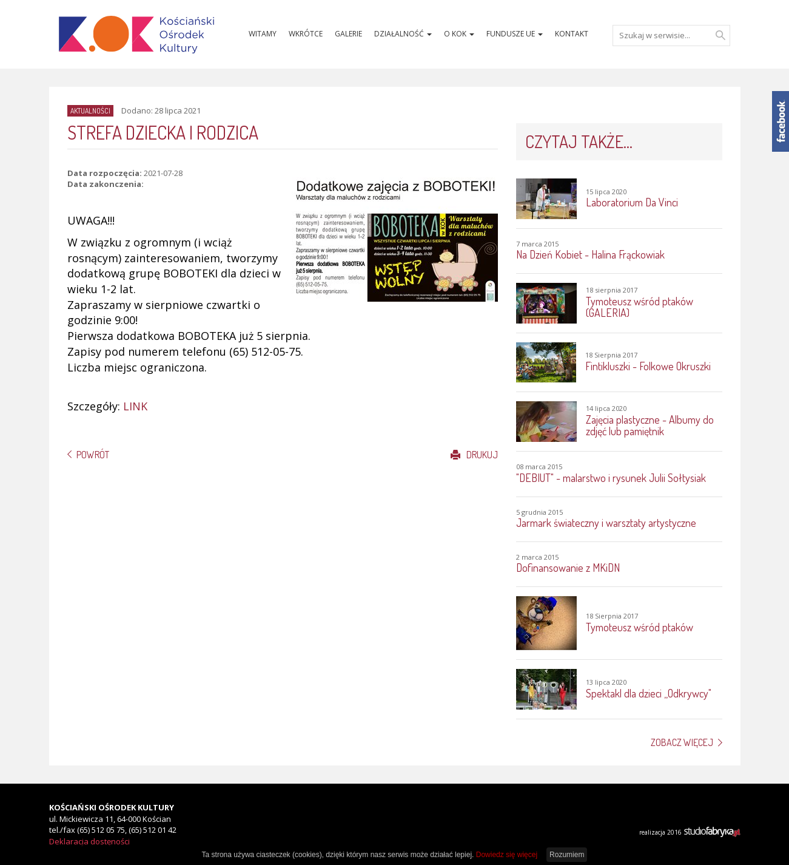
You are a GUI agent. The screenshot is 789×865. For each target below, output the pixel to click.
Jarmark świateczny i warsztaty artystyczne (606, 522)
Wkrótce (306, 34)
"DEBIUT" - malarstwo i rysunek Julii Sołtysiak (611, 477)
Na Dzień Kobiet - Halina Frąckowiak (590, 254)
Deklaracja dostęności (89, 841)
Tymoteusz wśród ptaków (639, 627)
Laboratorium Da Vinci (632, 202)
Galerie (348, 34)
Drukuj (474, 455)
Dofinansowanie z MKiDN (568, 567)
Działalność (403, 34)
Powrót (92, 455)
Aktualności (90, 110)
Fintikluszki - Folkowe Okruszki (648, 366)
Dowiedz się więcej (506, 854)
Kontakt (571, 34)
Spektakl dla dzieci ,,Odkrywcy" (648, 693)
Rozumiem (566, 854)
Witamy (263, 34)
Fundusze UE (514, 34)
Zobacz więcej (682, 742)
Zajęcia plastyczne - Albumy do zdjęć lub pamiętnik (650, 425)
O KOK (459, 34)
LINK (135, 406)
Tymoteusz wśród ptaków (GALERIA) (639, 307)
